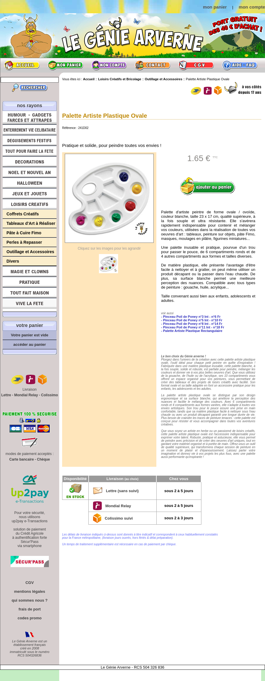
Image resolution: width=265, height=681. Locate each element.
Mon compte (109, 65)
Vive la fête (30, 305)
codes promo (30, 618)
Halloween (30, 183)
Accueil (21, 65)
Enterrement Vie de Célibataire (30, 130)
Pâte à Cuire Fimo (23, 232)
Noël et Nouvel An (30, 172)
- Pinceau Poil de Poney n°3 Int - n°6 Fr (191, 316)
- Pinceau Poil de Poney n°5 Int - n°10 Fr (191, 320)
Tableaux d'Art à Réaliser (30, 223)
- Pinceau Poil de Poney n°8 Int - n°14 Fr (191, 323)
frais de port (30, 609)
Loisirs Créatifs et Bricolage (30, 204)
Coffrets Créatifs (22, 214)
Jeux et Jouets (30, 194)
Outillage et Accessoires (30, 251)
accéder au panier (29, 344)
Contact (152, 65)
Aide (239, 65)
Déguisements (30, 140)
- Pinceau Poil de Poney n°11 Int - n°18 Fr (192, 327)
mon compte (252, 6)
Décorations (30, 162)
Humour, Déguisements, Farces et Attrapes (30, 117)
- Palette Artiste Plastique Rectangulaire (191, 331)
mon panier (215, 6)
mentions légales (29, 591)
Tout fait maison (30, 293)
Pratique (30, 282)
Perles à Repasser (24, 242)
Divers (12, 261)
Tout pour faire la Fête (30, 151)
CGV (196, 65)
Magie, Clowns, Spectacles (30, 271)
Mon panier (65, 65)
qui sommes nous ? (29, 600)
